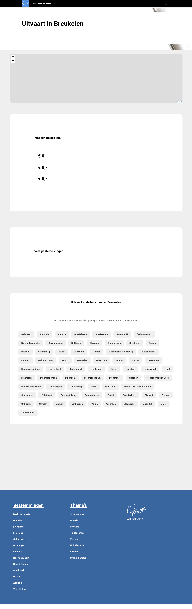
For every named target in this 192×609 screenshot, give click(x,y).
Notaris (74, 520)
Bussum (25, 351)
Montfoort (114, 377)
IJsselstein (153, 360)
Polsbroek (46, 395)
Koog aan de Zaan (30, 369)
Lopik (168, 369)
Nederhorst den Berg (158, 377)
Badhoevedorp (144, 334)
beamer (74, 551)
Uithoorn (26, 404)
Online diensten (78, 558)
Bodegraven (114, 343)
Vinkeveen (77, 404)
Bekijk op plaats (21, 514)
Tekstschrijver (77, 533)
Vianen (59, 404)
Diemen (97, 351)
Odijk (94, 386)
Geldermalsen (45, 360)
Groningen (18, 545)
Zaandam (129, 404)
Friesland (18, 533)
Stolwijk (149, 395)
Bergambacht (56, 343)
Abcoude (44, 334)
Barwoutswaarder (30, 343)
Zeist (164, 404)
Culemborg (44, 351)
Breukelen (134, 343)
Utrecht (43, 404)
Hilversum (101, 360)
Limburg (17, 551)
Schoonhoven (92, 395)
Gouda (65, 360)
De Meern (79, 351)
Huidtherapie (77, 545)
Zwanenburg (27, 412)
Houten (119, 360)
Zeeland (17, 583)
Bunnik (152, 343)
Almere (62, 334)
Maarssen (26, 377)
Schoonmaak (77, 514)
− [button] (13, 61)
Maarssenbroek (48, 377)
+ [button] (13, 57)
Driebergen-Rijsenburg (121, 351)
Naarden (133, 377)
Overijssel (18, 570)
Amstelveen (80, 334)
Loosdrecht (150, 369)
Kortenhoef (55, 369)
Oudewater (27, 395)
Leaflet (179, 102)
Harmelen (82, 360)
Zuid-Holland (20, 589)
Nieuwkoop (76, 386)
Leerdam (130, 369)
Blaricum (94, 343)
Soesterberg (129, 395)
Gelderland (19, 539)
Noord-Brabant (21, 558)
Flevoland (18, 526)
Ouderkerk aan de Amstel (137, 386)
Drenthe (17, 520)
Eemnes (25, 360)
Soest (111, 395)
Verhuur (74, 539)
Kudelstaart (76, 369)
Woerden (111, 404)
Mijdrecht (70, 377)
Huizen (135, 360)
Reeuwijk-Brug (68, 395)
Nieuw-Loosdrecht (31, 386)
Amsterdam (101, 334)
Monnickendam (92, 377)
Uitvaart (74, 526)
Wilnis (94, 404)
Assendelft (122, 334)
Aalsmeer (26, 334)
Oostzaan (110, 386)
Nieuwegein (56, 386)
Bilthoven (76, 343)
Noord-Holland (21, 564)
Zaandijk (147, 404)
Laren (114, 369)
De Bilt (62, 351)
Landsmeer (96, 369)
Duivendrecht (148, 351)
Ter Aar (166, 395)
